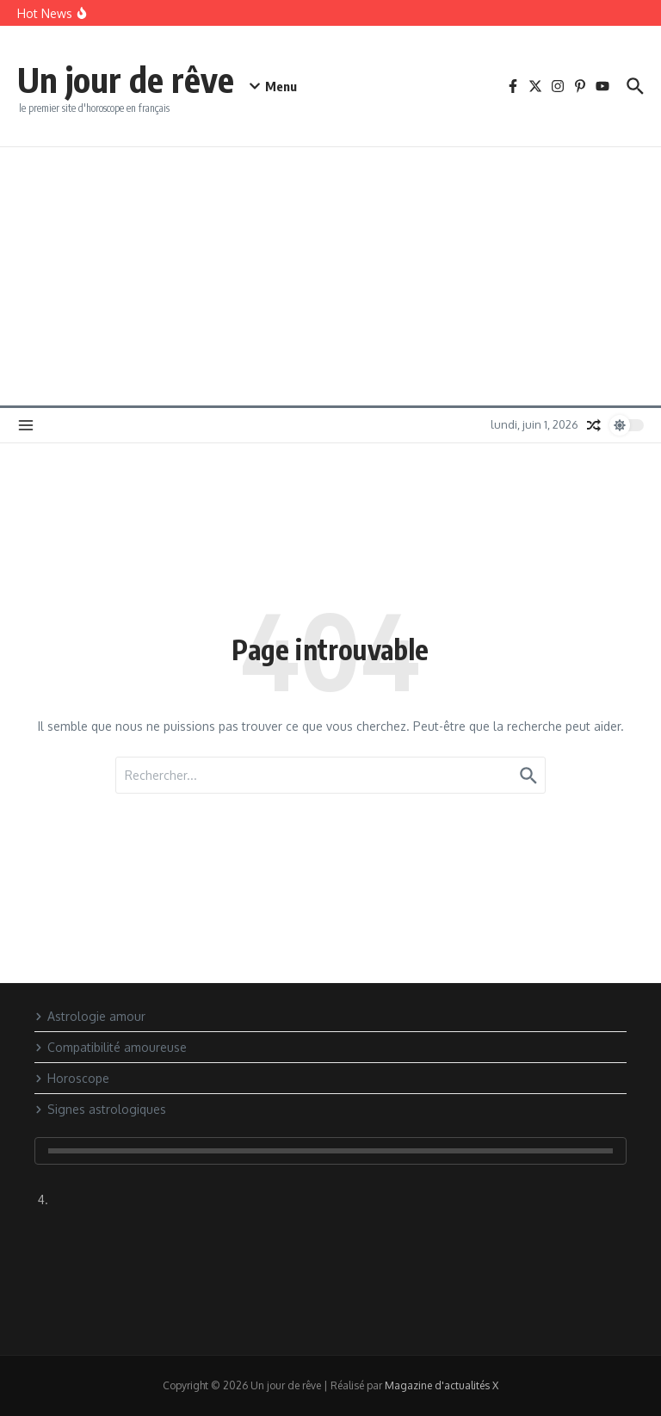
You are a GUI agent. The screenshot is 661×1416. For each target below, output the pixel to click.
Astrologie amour (89, 1016)
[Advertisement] (330, 276)
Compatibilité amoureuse (110, 1047)
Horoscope (71, 1078)
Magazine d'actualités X (441, 1385)
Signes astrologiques (100, 1109)
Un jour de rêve (125, 79)
